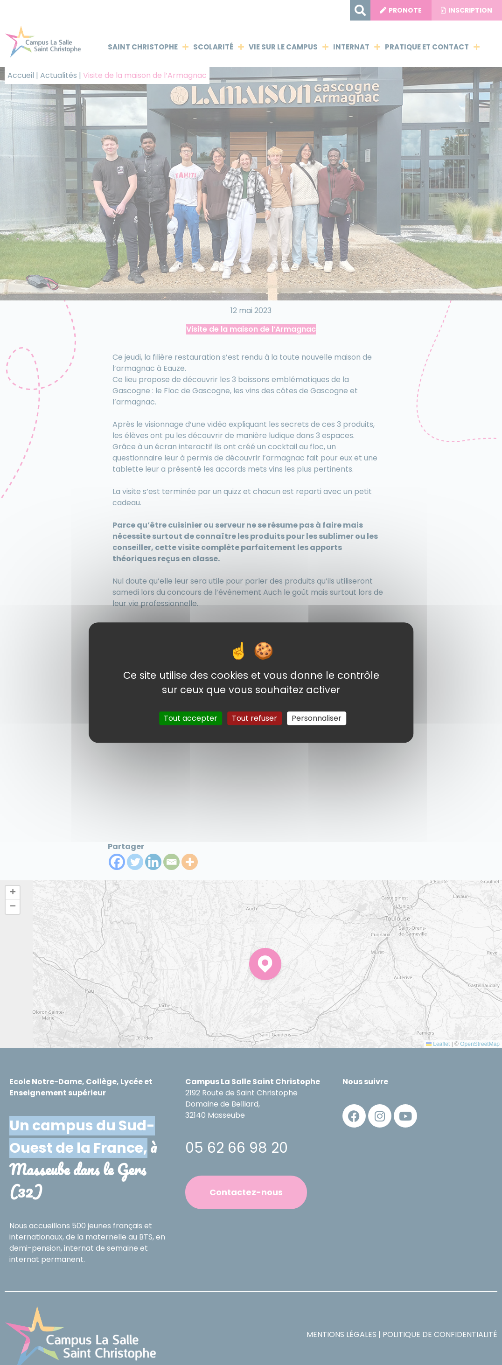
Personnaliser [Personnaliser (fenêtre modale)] (317, 718)
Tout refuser (254, 718)
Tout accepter (190, 718)
